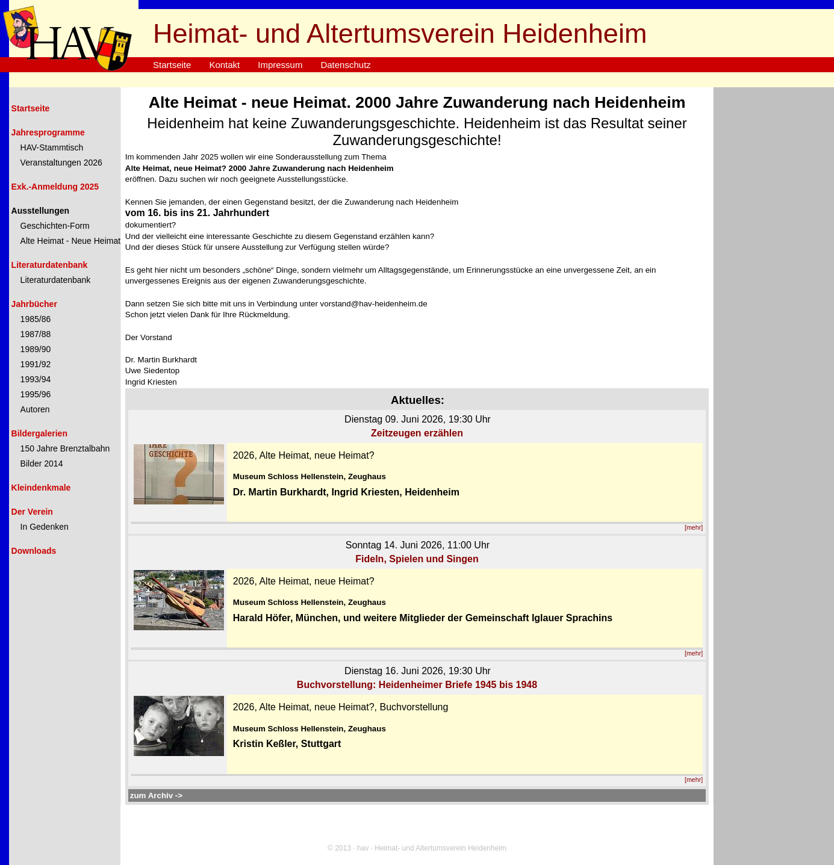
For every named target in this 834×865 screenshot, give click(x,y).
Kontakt (224, 65)
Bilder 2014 (41, 463)
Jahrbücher (34, 304)
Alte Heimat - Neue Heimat (70, 241)
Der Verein (32, 511)
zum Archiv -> (156, 795)
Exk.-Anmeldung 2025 (55, 186)
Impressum (280, 65)
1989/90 (35, 349)
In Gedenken (44, 527)
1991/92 (35, 364)
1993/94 (35, 379)
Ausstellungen (40, 210)
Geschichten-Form (55, 226)
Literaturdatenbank (49, 265)
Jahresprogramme (48, 132)
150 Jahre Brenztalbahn (65, 448)
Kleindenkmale (41, 487)
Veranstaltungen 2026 (61, 162)
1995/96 (35, 394)
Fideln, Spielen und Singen (416, 559)
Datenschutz (345, 65)
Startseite (172, 65)
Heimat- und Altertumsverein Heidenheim (400, 33)
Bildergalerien (39, 433)
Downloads (34, 551)
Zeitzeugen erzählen (417, 433)
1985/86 (35, 319)
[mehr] (694, 527)
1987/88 (35, 334)
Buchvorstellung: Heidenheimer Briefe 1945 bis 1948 (417, 685)
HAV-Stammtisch (52, 147)
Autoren (35, 409)
